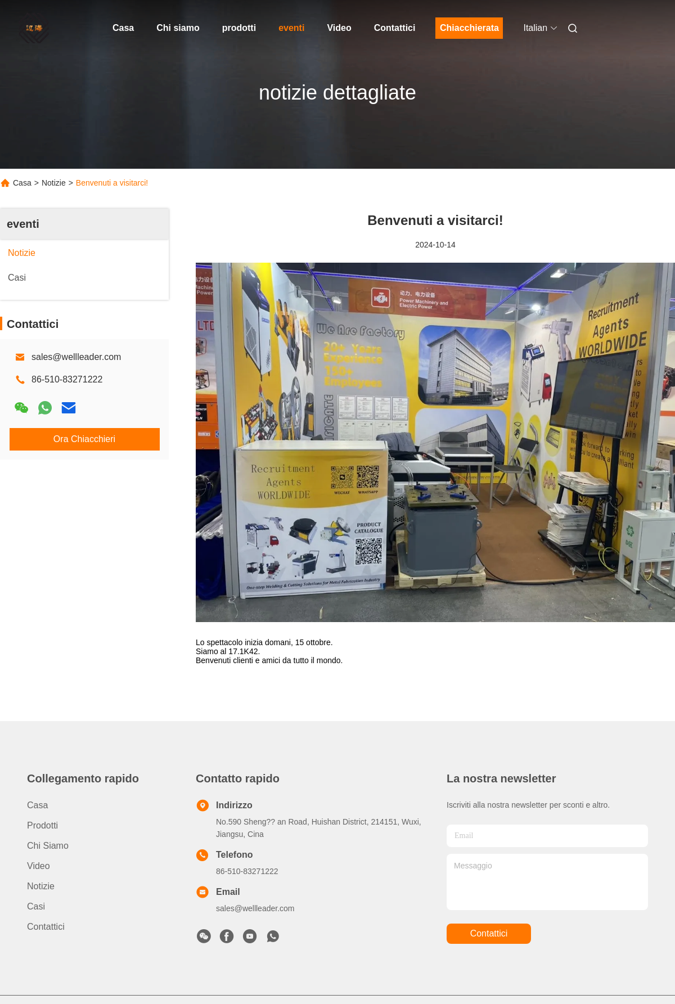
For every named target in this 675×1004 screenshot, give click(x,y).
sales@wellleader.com (76, 357)
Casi (36, 906)
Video (339, 28)
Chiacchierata (469, 28)
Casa (123, 28)
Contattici (395, 28)
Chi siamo (177, 28)
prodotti (239, 28)
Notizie (54, 182)
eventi (291, 28)
